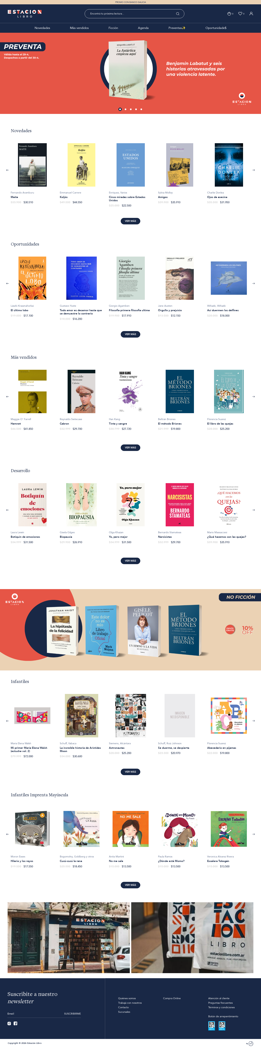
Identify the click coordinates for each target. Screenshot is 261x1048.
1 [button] (120, 109)
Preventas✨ (177, 28)
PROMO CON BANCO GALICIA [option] (130, 2)
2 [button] (126, 109)
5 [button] (141, 109)
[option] (130, 73)
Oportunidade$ (216, 28)
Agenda (143, 28)
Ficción (113, 28)
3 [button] (131, 109)
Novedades (42, 28)
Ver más (130, 221)
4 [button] (136, 109)
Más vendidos (79, 28)
